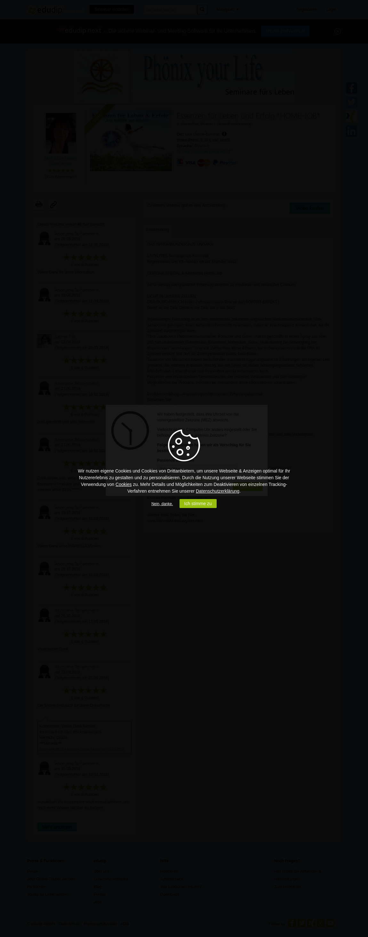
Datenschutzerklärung (217, 491)
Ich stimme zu (198, 503)
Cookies (124, 484)
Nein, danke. (162, 504)
